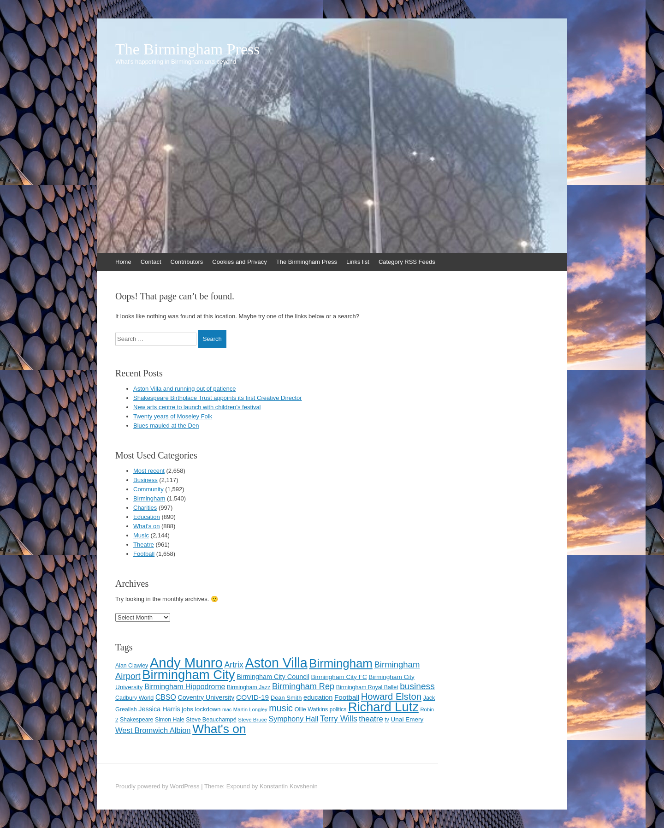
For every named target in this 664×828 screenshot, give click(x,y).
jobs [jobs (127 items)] (187, 709)
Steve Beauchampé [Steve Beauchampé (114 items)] (211, 719)
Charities (145, 507)
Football (143, 553)
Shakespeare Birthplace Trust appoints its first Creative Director (217, 397)
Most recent (149, 470)
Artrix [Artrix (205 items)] (234, 664)
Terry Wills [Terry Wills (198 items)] (338, 718)
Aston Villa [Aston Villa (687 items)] (276, 662)
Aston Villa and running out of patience (184, 388)
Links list (357, 261)
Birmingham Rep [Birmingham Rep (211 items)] (303, 686)
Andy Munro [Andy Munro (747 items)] (186, 662)
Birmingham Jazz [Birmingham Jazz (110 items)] (248, 687)
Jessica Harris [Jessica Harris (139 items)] (159, 709)
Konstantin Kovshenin (289, 786)
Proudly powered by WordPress (157, 786)
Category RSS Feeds (407, 261)
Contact (151, 261)
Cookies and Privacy (239, 261)
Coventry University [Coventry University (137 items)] (206, 697)
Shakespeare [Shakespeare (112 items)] (137, 719)
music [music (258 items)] (281, 708)
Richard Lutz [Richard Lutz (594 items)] (383, 707)
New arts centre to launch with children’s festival (197, 407)
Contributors (187, 261)
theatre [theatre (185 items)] (371, 719)
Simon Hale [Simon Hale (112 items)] (169, 719)
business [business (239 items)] (417, 686)
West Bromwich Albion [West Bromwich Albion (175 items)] (153, 730)
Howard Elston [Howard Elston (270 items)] (391, 696)
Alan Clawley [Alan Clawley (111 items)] (131, 665)
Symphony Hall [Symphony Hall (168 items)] (293, 719)
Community (148, 489)
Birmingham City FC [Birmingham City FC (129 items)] (339, 676)
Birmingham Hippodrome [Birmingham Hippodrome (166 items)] (184, 687)
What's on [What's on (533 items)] (219, 729)
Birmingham (149, 498)
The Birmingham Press (187, 49)
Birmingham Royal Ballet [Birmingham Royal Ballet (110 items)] (367, 687)
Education (146, 516)
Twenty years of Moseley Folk (172, 416)
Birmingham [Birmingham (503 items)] (341, 663)
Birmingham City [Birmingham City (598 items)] (188, 674)
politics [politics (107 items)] (338, 709)
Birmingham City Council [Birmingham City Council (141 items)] (273, 676)
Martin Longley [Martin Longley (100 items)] (250, 709)
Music (141, 535)
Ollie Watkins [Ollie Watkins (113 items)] (311, 709)
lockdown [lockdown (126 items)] (208, 709)
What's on (146, 526)
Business (145, 480)
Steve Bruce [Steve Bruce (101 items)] (252, 719)
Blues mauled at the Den (166, 425)
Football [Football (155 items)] (346, 697)
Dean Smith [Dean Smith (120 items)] (286, 697)
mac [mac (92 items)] (226, 709)
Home (123, 261)
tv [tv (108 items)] (387, 719)
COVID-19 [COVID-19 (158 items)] (252, 697)
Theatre (143, 544)
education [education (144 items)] (317, 697)
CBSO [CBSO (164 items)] (165, 697)
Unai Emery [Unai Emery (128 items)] (407, 719)
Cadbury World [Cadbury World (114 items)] (134, 698)
